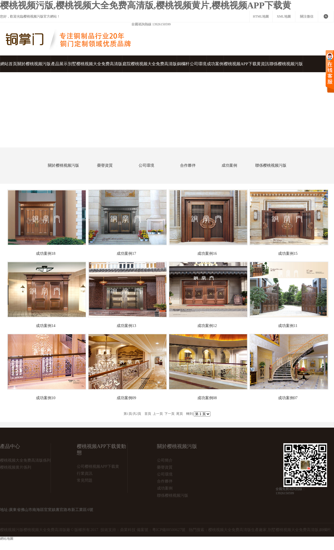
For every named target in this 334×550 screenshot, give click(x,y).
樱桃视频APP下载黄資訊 (246, 64)
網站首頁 (8, 64)
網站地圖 (36, 543)
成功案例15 (288, 253)
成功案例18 (45, 253)
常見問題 (84, 480)
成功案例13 (126, 326)
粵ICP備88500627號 (169, 530)
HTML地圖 (261, 16)
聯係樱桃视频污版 (286, 64)
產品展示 (59, 64)
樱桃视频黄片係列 (15, 467)
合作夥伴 (188, 165)
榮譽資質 (105, 165)
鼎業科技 (128, 530)
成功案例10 (45, 398)
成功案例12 (207, 326)
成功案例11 (287, 326)
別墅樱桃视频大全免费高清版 (95, 64)
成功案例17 (126, 253)
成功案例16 (207, 253)
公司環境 (198, 64)
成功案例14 (45, 326)
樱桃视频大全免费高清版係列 (25, 460)
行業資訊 (84, 473)
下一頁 (169, 414)
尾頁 (179, 414)
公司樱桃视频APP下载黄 (98, 466)
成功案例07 (288, 398)
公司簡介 (165, 460)
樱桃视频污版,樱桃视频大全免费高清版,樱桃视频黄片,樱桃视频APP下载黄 (145, 5)
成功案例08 (207, 398)
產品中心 (10, 446)
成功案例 (215, 64)
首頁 (35, 140)
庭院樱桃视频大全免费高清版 (149, 64)
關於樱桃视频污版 (34, 64)
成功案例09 (126, 398)
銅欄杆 (183, 64)
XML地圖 (284, 16)
